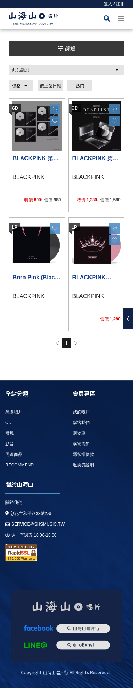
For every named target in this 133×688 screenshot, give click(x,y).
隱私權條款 (83, 454)
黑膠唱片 (13, 411)
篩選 (66, 48)
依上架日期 (50, 85)
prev (57, 343)
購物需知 (81, 443)
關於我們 (13, 502)
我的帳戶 (81, 411)
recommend (19, 465)
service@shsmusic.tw (35, 524)
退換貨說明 (83, 465)
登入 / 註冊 (114, 3)
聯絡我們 (81, 422)
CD (8, 422)
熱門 (80, 85)
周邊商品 (13, 454)
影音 (9, 443)
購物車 (79, 433)
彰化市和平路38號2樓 (28, 513)
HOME (33, 20)
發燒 (9, 433)
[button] (66, 70)
